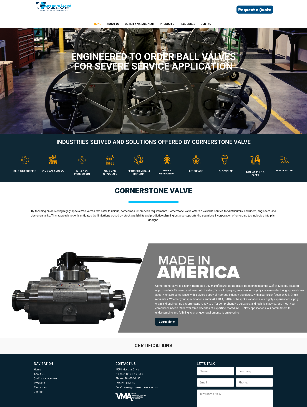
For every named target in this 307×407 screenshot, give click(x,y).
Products (167, 23)
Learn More (167, 321)
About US (113, 23)
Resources (187, 23)
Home (97, 23)
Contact (207, 23)
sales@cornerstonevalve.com (141, 387)
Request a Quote (254, 9)
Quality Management (140, 23)
